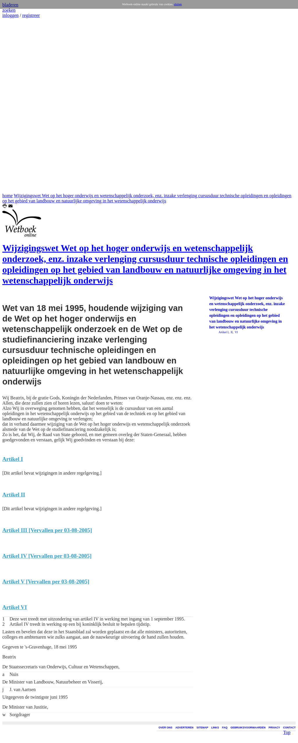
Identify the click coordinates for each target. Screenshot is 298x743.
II (231, 332)
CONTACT (289, 727)
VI (236, 332)
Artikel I (223, 332)
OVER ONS (166, 727)
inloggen (10, 15)
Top (286, 724)
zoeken (8, 10)
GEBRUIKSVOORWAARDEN (247, 727)
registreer (31, 15)
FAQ (225, 727)
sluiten (178, 4)
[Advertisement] (19, 105)
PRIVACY (274, 727)
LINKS (215, 727)
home (7, 195)
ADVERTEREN (184, 727)
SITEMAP (202, 727)
